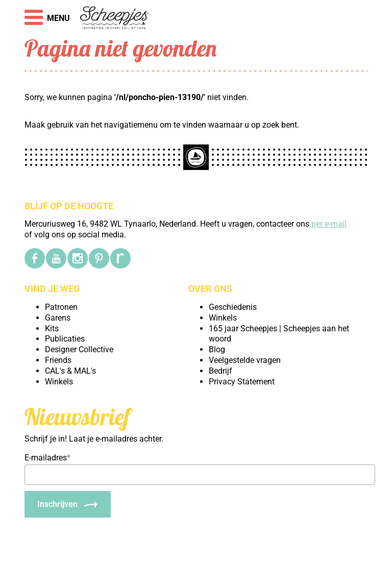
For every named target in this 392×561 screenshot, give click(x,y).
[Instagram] (77, 258)
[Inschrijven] (67, 504)
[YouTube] (56, 258)
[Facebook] (34, 258)
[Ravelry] (120, 258)
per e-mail (329, 224)
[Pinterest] (99, 258)
